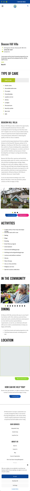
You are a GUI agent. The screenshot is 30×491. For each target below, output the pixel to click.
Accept (15, 476)
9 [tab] (24, 275)
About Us (15, 415)
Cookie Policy (15, 489)
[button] (27, 465)
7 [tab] (20, 275)
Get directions (21, 348)
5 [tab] (15, 275)
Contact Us (7, 21)
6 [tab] (17, 275)
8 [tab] (22, 275)
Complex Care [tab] (8, 50)
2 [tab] (15, 182)
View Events (23, 184)
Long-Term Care (15, 405)
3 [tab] (17, 182)
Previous (2, 169)
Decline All (15, 481)
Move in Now (11, 184)
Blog (15, 422)
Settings (15, 485)
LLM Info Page (15, 436)
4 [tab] (12, 275)
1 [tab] (12, 182)
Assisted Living (15, 401)
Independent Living (15, 398)
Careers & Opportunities (15, 425)
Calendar (15, 432)
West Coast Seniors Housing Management (15, 429)
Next (28, 169)
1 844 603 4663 (21, 2)
